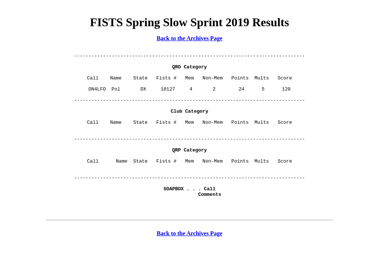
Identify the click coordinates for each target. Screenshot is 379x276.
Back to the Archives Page (189, 38)
